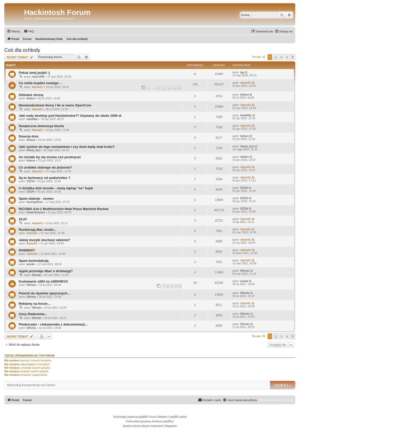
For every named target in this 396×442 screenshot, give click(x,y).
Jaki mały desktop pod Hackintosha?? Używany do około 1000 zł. (70, 116)
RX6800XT (27, 250)
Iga (242, 72)
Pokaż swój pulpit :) (34, 73)
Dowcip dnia (28, 136)
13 (163, 88)
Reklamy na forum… (35, 304)
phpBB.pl (168, 421)
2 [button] (276, 57)
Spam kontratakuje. (34, 261)
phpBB (142, 416)
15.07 (23, 219)
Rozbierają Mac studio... (38, 229)
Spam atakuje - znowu (36, 198)
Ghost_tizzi (33, 150)
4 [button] (287, 57)
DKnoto (36, 274)
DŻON (30, 181)
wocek (30, 264)
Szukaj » (282, 385)
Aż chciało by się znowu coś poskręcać (50, 157)
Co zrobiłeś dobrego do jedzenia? (45, 167)
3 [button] (281, 57)
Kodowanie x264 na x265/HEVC (43, 281)
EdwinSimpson (36, 212)
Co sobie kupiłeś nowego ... (40, 83)
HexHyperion (35, 201)
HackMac (32, 119)
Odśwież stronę (31, 95)
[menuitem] (29, 31)
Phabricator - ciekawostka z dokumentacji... (53, 324)
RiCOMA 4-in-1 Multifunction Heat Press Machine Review (64, 209)
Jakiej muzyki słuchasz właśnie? (44, 240)
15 (173, 88)
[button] (292, 57)
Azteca (31, 98)
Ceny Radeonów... (33, 314)
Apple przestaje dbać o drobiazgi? (46, 271)
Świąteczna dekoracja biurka (41, 126)
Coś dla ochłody (22, 50)
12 (157, 88)
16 (179, 88)
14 (168, 88)
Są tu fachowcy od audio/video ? (44, 178)
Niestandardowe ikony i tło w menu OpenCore (55, 105)
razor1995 (38, 76)
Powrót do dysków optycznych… (45, 293)
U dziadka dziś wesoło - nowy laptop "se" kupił (56, 188)
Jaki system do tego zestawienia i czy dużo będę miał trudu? (67, 147)
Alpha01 (37, 86)
